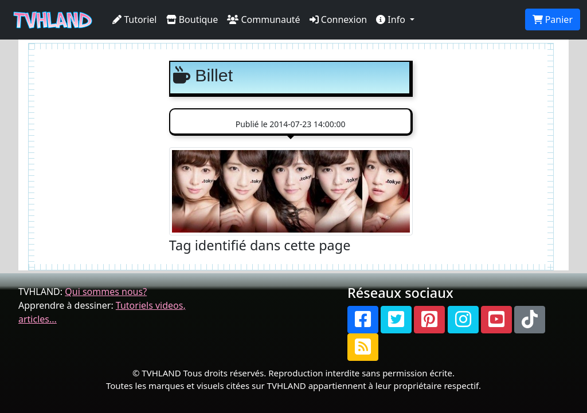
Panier (553, 19)
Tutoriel (134, 19)
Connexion (338, 19)
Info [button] (392, 19)
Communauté (263, 19)
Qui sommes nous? (106, 291)
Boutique (192, 19)
